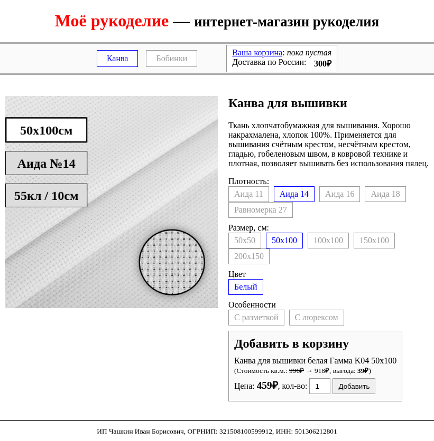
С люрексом (316, 317)
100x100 (328, 240)
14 (294, 193)
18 (385, 193)
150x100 (374, 240)
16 (339, 193)
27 (260, 209)
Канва (117, 58)
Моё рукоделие (112, 20)
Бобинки (171, 58)
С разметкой (256, 317)
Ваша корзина (257, 52)
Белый (245, 286)
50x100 (284, 240)
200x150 (249, 256)
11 (248, 193)
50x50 (244, 240)
